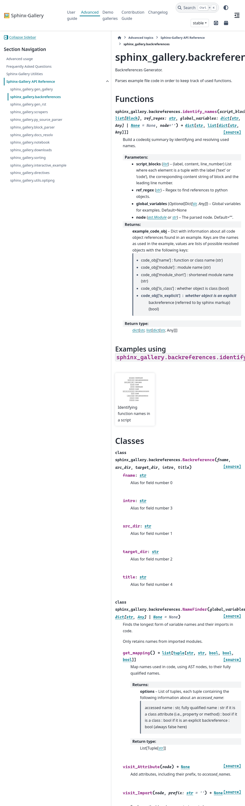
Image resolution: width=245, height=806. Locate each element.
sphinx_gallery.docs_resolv (31, 152)
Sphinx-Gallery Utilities (24, 74)
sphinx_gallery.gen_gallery (31, 95)
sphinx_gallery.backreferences (33, 105)
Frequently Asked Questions (28, 66)
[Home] (69, 37)
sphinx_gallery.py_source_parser (33, 134)
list (99, 279)
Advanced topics (90, 37)
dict (85, 279)
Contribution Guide (133, 15)
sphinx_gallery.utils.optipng (32, 203)
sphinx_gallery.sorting (27, 174)
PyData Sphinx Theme (208, 794)
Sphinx (36, 799)
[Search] (197, 8)
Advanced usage (19, 58)
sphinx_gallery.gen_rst (28, 115)
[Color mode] (226, 8)
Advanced (90, 12)
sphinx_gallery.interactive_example (33, 185)
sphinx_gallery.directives (30, 195)
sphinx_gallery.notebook (30, 159)
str (92, 279)
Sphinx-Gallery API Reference (21, 84)
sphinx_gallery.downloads (31, 167)
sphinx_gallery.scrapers (29, 123)
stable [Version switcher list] (198, 23)
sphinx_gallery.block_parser (32, 144)
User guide (72, 15)
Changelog (157, 12)
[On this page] (237, 15)
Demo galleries (110, 15)
